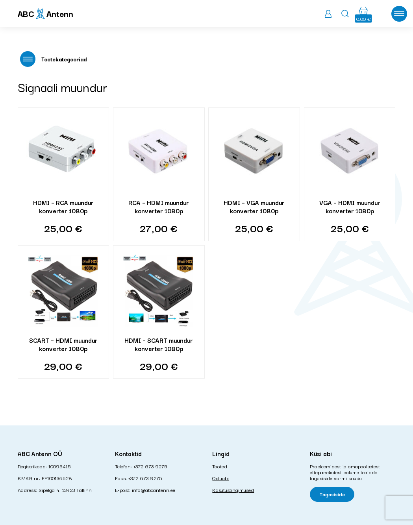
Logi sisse (328, 14)
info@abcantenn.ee (153, 490)
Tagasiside (332, 494)
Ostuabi (220, 478)
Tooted (219, 466)
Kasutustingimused (233, 490)
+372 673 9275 (150, 466)
